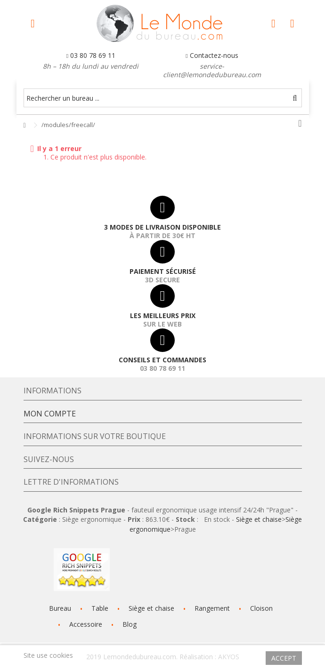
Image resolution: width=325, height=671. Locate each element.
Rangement (212, 608)
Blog (129, 624)
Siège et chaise (259, 519)
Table (99, 608)
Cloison (261, 608)
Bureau (60, 608)
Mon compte (50, 413)
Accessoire (85, 624)
